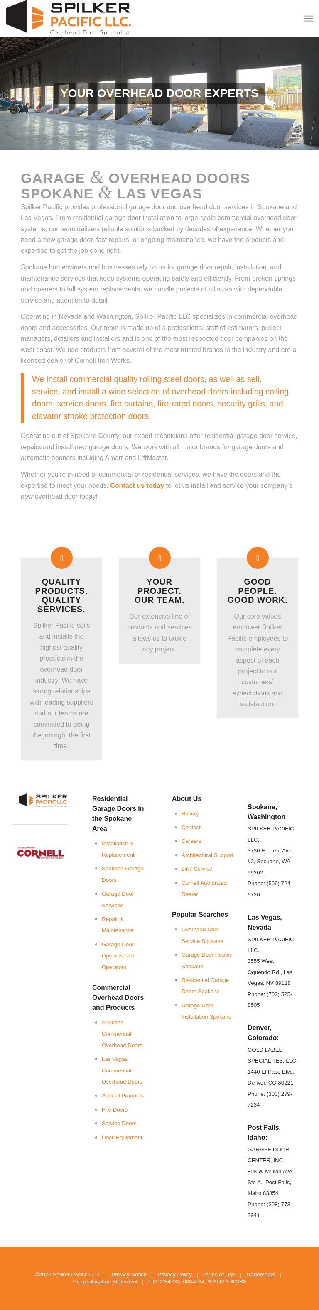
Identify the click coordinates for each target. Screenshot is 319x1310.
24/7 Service (197, 869)
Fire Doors (115, 1110)
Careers (191, 841)
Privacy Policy (174, 1274)
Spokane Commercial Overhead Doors (122, 1033)
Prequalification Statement (105, 1281)
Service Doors (119, 1123)
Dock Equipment (122, 1137)
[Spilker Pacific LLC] (68, 18)
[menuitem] (308, 18)
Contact (191, 827)
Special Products (122, 1095)
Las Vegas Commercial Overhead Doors (122, 1070)
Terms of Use (219, 1274)
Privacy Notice (129, 1274)
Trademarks (260, 1274)
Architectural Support (207, 855)
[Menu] (308, 18)
